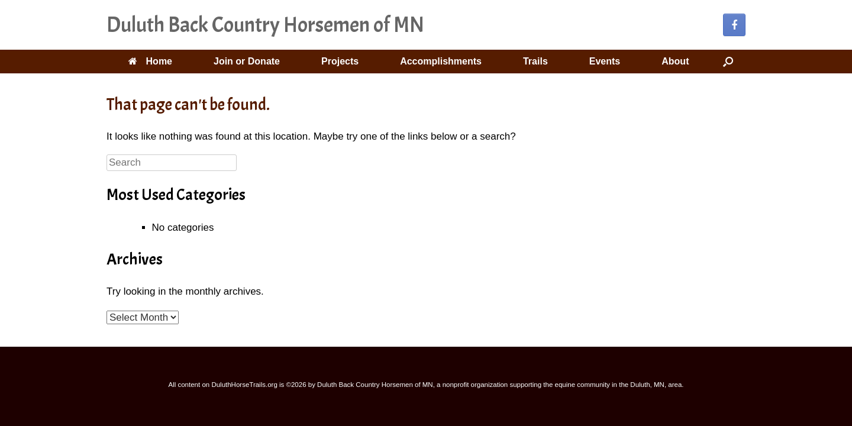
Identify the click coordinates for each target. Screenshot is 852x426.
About (675, 61)
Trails (535, 61)
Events (604, 61)
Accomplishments (441, 61)
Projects (340, 61)
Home (150, 61)
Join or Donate (247, 61)
